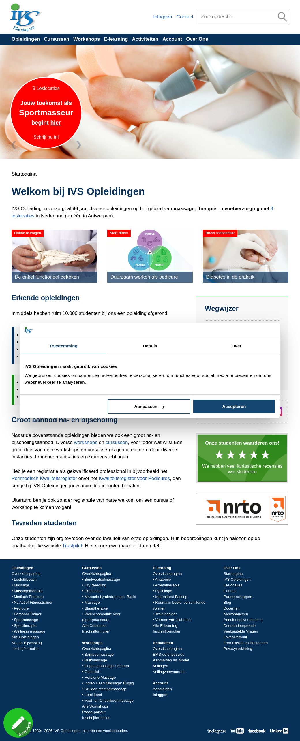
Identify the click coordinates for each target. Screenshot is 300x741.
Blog (227, 602)
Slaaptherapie (96, 608)
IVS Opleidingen (237, 579)
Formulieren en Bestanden (246, 643)
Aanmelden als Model (171, 660)
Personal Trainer (27, 614)
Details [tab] (150, 345)
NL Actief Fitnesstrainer (33, 602)
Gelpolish (92, 671)
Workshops (86, 39)
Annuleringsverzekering (243, 620)
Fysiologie (163, 591)
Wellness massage (29, 631)
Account (172, 39)
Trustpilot (72, 545)
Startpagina (233, 573)
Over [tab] (237, 345)
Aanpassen (149, 406)
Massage (21, 585)
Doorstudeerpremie (240, 625)
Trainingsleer (166, 614)
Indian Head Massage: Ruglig (109, 683)
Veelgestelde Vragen (241, 631)
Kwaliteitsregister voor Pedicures (134, 478)
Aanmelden (162, 689)
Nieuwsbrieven (236, 614)
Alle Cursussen (94, 625)
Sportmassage (26, 620)
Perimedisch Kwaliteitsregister (44, 478)
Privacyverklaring (238, 648)
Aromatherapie (167, 585)
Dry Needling (95, 585)
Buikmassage (96, 660)
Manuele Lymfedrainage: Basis (110, 597)
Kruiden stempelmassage (106, 689)
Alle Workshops (95, 706)
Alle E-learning (165, 625)
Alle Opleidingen (25, 637)
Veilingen (160, 666)
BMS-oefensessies (168, 654)
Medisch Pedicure (29, 597)
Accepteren (234, 406)
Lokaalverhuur (235, 637)
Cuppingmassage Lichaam (107, 666)
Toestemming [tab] (63, 345)
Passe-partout (94, 712)
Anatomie (163, 579)
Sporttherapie (25, 625)
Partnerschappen (238, 597)
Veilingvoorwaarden (169, 671)
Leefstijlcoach (25, 579)
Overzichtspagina (26, 573)
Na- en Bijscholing (27, 643)
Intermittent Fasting (171, 597)
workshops (85, 442)
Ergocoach (93, 591)
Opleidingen (26, 39)
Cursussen (56, 39)
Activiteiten (145, 39)
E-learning (116, 39)
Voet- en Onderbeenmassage (109, 700)
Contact (184, 17)
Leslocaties (233, 585)
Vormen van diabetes (172, 620)
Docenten (232, 608)
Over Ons (197, 39)
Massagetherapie (28, 591)
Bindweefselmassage (102, 579)
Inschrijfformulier (25, 648)
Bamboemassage (99, 654)
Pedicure (21, 608)
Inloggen (162, 17)
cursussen (117, 442)
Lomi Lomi (93, 695)
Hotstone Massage (100, 677)
